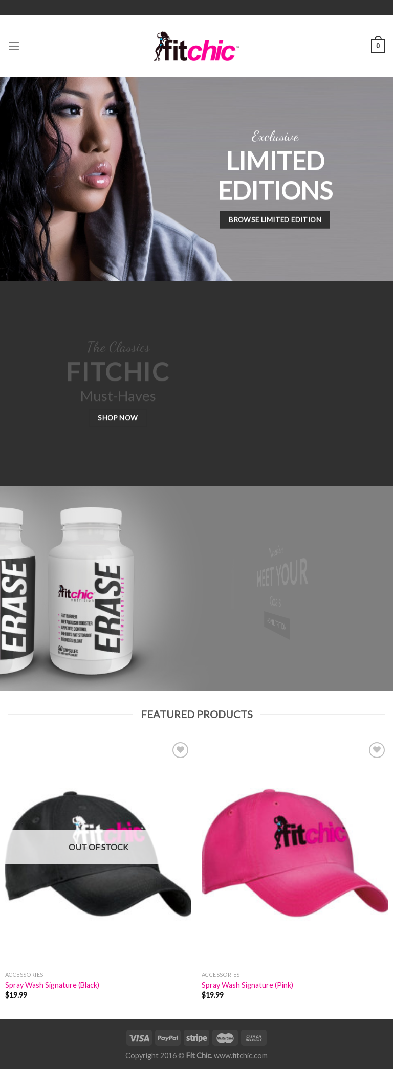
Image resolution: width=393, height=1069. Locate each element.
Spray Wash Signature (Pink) (247, 985)
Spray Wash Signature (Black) (52, 985)
